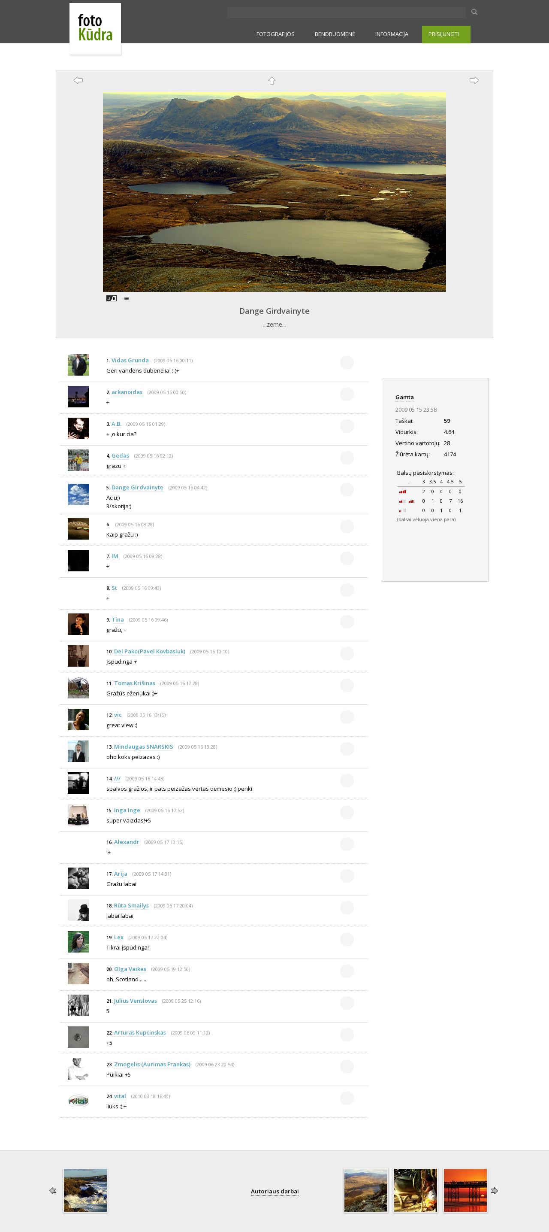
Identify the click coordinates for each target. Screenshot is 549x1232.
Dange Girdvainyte (274, 311)
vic (118, 715)
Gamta (404, 397)
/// (117, 778)
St (114, 588)
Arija (120, 873)
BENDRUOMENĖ (335, 34)
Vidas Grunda (130, 360)
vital (120, 1096)
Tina (118, 619)
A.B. (116, 424)
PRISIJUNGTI (443, 34)
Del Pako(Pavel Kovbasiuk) (149, 651)
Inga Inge (127, 810)
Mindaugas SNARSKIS (143, 746)
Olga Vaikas (130, 969)
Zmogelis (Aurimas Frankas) (152, 1064)
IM (115, 556)
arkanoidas (128, 392)
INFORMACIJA (391, 34)
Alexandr (126, 842)
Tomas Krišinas (134, 683)
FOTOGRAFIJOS (275, 34)
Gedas (120, 455)
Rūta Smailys (131, 905)
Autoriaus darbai (275, 1191)
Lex (119, 937)
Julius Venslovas (135, 1000)
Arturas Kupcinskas (140, 1032)
